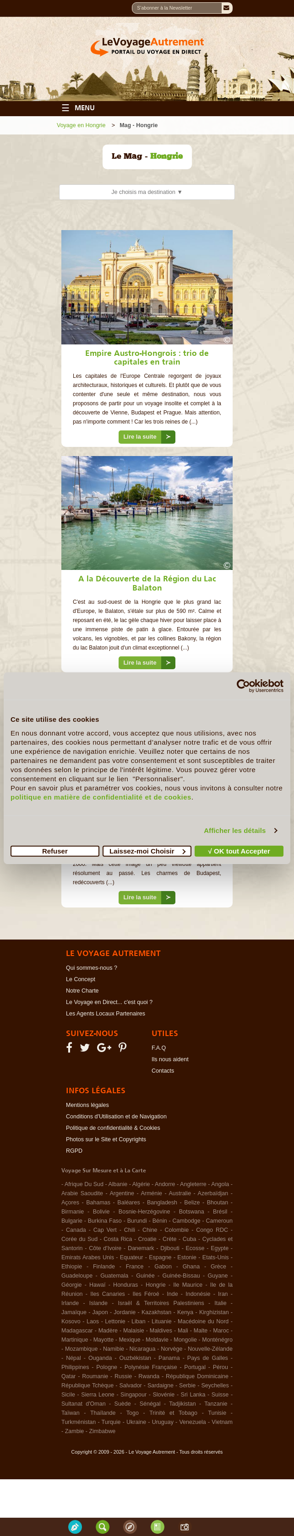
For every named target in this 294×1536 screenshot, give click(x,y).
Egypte (220, 1248)
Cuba (189, 1239)
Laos (93, 1321)
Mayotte (103, 1340)
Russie (123, 1376)
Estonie (186, 1257)
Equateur (131, 1257)
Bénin (159, 1221)
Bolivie (101, 1211)
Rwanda (148, 1376)
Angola (220, 1184)
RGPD (74, 1151)
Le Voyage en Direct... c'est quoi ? (109, 1002)
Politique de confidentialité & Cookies (113, 1128)
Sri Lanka (193, 1394)
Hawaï (97, 1285)
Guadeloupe (77, 1276)
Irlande (70, 1303)
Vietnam (222, 1422)
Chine (150, 1230)
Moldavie (157, 1340)
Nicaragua (143, 1349)
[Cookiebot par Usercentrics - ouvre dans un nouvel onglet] (243, 686)
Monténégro (217, 1340)
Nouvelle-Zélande (210, 1349)
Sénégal (150, 1404)
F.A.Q (159, 1048)
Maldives (161, 1330)
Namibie (113, 1349)
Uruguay (163, 1422)
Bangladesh (162, 1202)
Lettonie (115, 1321)
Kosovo (71, 1321)
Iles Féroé (145, 1294)
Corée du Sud (79, 1239)
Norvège (171, 1349)
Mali (183, 1330)
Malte (201, 1330)
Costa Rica (117, 1239)
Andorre (165, 1184)
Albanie (117, 1184)
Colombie (176, 1230)
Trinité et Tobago (173, 1413)
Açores (70, 1202)
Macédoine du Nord (203, 1321)
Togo (132, 1413)
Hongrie (156, 1285)
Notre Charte (82, 991)
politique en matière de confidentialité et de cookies (101, 796)
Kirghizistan (214, 1312)
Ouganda (100, 1358)
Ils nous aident (170, 1059)
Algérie (141, 1184)
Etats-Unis (215, 1257)
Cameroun (219, 1221)
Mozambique (81, 1349)
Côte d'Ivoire (105, 1248)
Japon (100, 1312)
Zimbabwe (102, 1431)
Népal (73, 1358)
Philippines (75, 1367)
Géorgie (71, 1285)
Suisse (220, 1394)
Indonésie (197, 1294)
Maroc (221, 1330)
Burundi (137, 1221)
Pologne (106, 1367)
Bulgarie (71, 1221)
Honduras (125, 1285)
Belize (192, 1202)
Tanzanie (215, 1404)
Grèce (218, 1266)
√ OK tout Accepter (239, 850)
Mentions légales (87, 1105)
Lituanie (162, 1321)
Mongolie (185, 1340)
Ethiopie (71, 1266)
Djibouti (170, 1248)
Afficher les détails (235, 830)
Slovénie (163, 1394)
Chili (129, 1230)
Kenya (185, 1312)
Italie (220, 1303)
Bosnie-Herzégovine (144, 1211)
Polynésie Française (151, 1367)
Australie (180, 1193)
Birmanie (72, 1211)
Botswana (191, 1211)
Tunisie (217, 1413)
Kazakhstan (156, 1312)
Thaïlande (103, 1413)
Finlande (104, 1266)
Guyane (218, 1276)
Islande (98, 1303)
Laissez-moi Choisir (147, 850)
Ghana (191, 1266)
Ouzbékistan (135, 1358)
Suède (122, 1404)
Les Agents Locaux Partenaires (105, 1013)
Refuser (55, 850)
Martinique (74, 1340)
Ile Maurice (187, 1285)
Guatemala (114, 1276)
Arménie (151, 1193)
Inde (172, 1294)
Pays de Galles (207, 1358)
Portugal (195, 1367)
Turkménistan (78, 1422)
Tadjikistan (182, 1404)
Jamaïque (74, 1312)
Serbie (187, 1385)
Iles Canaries (107, 1294)
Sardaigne (160, 1385)
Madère (108, 1330)
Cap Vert (105, 1230)
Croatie (147, 1239)
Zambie (74, 1431)
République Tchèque (87, 1385)
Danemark (141, 1248)
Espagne (160, 1257)
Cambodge (187, 1221)
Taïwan (70, 1413)
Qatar (68, 1376)
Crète (170, 1239)
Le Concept (80, 979)
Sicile (68, 1394)
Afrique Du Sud (84, 1184)
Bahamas (98, 1202)
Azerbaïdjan (213, 1193)
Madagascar (77, 1330)
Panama (169, 1358)
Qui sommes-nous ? (91, 968)
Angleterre (193, 1184)
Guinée (145, 1276)
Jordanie (125, 1312)
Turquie (111, 1422)
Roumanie (95, 1376)
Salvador (130, 1385)
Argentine (121, 1193)
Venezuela (192, 1422)
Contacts (163, 1071)
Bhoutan (218, 1202)
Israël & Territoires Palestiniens (161, 1303)
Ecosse (195, 1248)
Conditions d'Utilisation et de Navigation (116, 1116)
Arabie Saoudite (82, 1193)
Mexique (129, 1340)
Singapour (133, 1394)
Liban (138, 1321)
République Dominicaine (197, 1376)
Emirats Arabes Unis (87, 1257)
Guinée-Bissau (181, 1276)
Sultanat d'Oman (83, 1404)
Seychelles (215, 1385)
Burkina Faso (105, 1221)
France (135, 1266)
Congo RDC (212, 1230)
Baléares (128, 1202)
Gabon (163, 1266)
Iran (223, 1294)
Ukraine (136, 1422)
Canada (76, 1230)
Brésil (220, 1211)
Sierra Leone (97, 1394)
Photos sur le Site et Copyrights (106, 1139)
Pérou (220, 1367)
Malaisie (133, 1330)
